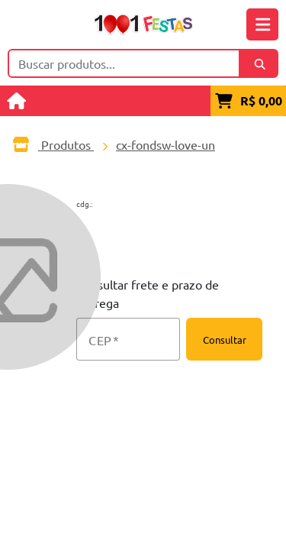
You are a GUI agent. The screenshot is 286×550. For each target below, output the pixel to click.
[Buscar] (259, 63)
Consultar (224, 339)
